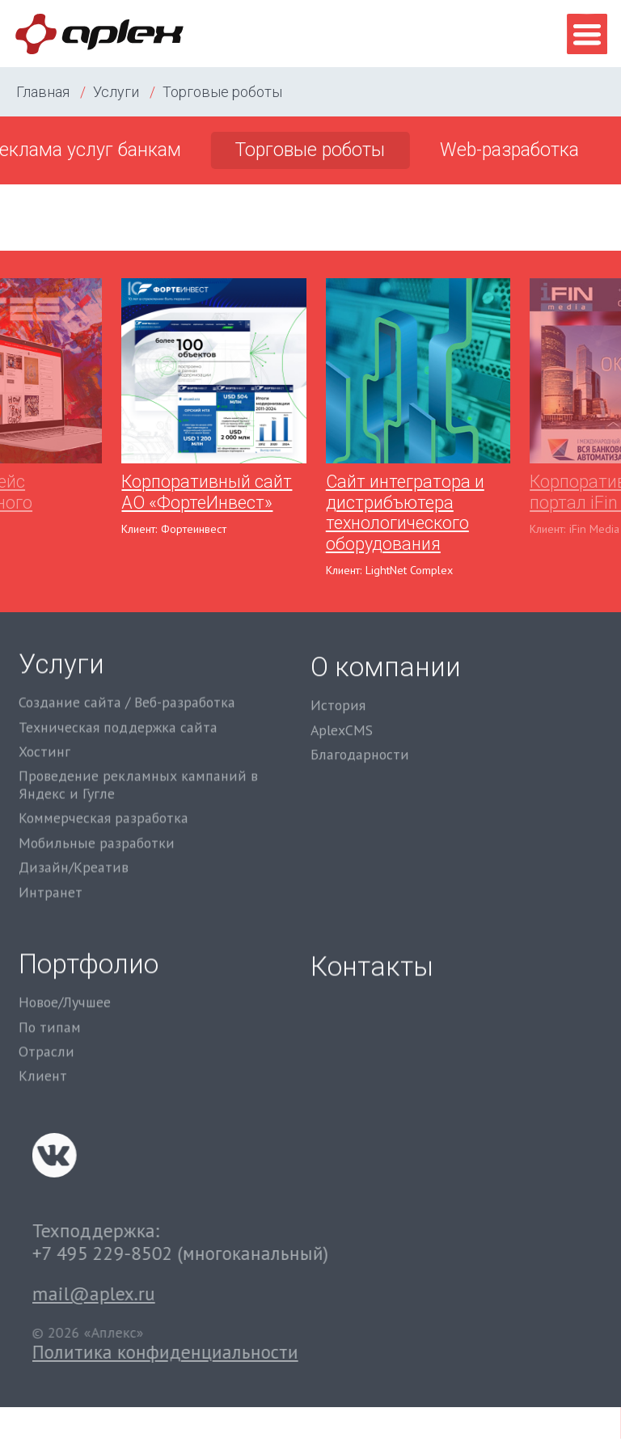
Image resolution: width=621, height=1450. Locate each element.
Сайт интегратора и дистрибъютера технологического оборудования (405, 512)
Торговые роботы (222, 91)
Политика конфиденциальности (284, 1351)
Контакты (371, 954)
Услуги (116, 91)
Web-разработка (509, 150)
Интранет (50, 839)
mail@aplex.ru (212, 1293)
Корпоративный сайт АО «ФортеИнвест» (206, 492)
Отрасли (46, 1021)
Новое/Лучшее (65, 972)
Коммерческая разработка (103, 764)
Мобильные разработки (97, 789)
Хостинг (44, 698)
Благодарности (359, 729)
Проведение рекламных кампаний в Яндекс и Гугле (138, 730)
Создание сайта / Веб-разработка (127, 648)
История (337, 680)
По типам (50, 997)
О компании (385, 641)
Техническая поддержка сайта (118, 673)
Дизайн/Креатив (74, 813)
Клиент (43, 1046)
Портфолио (88, 933)
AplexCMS (341, 705)
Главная (43, 91)
